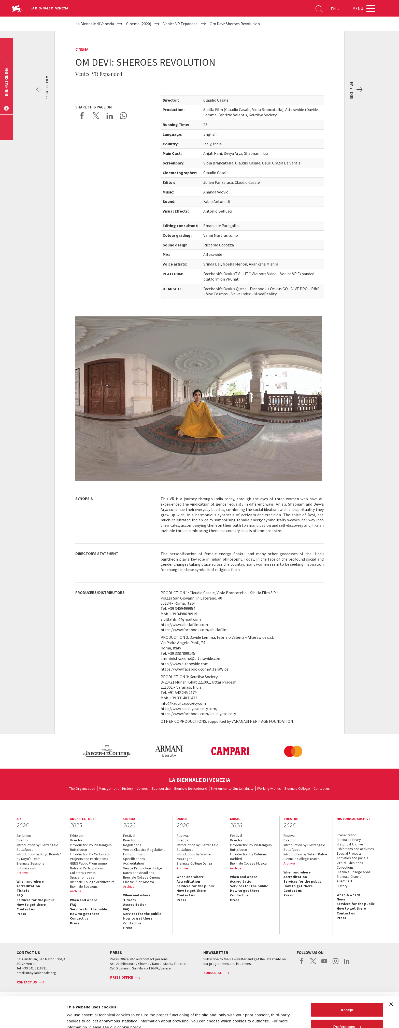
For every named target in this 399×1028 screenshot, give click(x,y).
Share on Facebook (82, 115)
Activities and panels (352, 858)
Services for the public (35, 900)
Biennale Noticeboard (190, 788)
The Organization (82, 788)
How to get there (31, 904)
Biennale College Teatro (301, 858)
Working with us (269, 788)
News (341, 899)
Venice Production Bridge (142, 868)
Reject (347, 1014)
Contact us (322, 788)
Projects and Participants (89, 858)
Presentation (347, 835)
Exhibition (24, 835)
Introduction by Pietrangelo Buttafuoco (37, 847)
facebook (302, 964)
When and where (30, 881)
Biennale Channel (349, 876)
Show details (78, 1012)
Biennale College (297, 788)
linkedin (346, 964)
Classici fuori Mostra (138, 882)
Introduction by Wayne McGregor (194, 856)
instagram (335, 964)
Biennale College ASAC (354, 872)
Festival (129, 835)
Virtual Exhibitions (350, 862)
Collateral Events (83, 872)
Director (23, 840)
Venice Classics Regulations (144, 849)
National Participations (87, 868)
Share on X (96, 115)
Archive (22, 872)
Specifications (134, 858)
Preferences (347, 998)
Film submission (135, 854)
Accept (347, 981)
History (127, 788)
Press (21, 913)
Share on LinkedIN (110, 115)
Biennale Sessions (30, 863)
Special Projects (349, 853)
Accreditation (28, 886)
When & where (348, 894)
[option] (107, 751)
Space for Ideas (82, 877)
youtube (324, 964)
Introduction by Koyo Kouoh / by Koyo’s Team (39, 856)
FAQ (20, 895)
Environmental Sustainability (232, 788)
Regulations (132, 845)
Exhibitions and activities (355, 848)
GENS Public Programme (88, 863)
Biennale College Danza (194, 863)
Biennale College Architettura (92, 882)
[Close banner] (391, 975)
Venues (142, 788)
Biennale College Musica (248, 863)
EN (335, 8)
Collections (345, 867)
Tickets (23, 890)
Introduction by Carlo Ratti (90, 854)
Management (109, 788)
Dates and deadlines (138, 872)
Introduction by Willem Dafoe (305, 854)
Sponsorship (161, 788)
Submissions (26, 868)
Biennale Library (349, 839)
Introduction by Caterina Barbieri (248, 856)
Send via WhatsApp (123, 115)
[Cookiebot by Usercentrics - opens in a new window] (33, 1018)
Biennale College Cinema (142, 877)
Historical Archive (350, 844)
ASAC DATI (344, 881)
